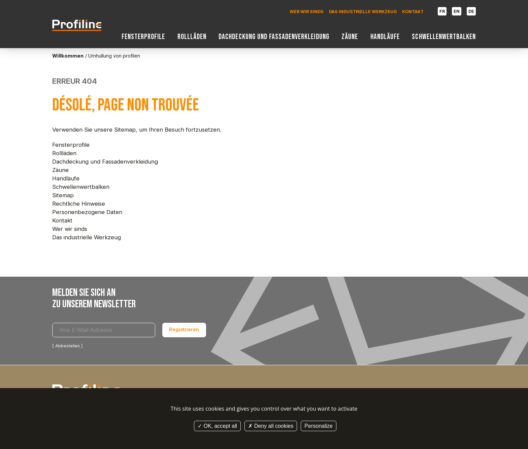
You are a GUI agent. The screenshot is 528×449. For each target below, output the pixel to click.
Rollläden (191, 36)
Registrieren (184, 329)
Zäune (349, 36)
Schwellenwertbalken (444, 36)
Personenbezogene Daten (87, 212)
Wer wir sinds (307, 11)
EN (457, 11)
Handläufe (385, 36)
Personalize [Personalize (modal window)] (318, 426)
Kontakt (413, 11)
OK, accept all (217, 426)
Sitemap (63, 195)
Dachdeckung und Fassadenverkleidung (274, 36)
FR (442, 11)
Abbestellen (67, 345)
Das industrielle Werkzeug (363, 11)
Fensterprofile (143, 36)
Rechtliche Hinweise (78, 203)
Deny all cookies (270, 426)
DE (471, 11)
